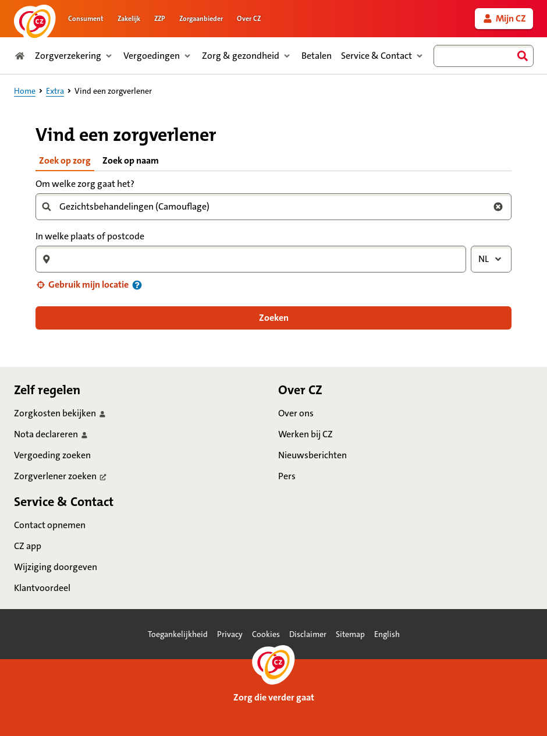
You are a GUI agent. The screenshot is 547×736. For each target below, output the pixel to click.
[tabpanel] (273, 253)
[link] (504, 18)
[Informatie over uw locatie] (137, 285)
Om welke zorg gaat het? (84, 184)
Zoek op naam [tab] (130, 160)
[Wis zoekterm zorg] (498, 207)
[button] (82, 284)
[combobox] (483, 55)
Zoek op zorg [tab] (65, 160)
